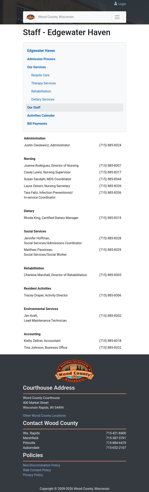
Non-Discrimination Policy (41, 465)
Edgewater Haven (41, 51)
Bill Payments (37, 124)
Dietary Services (42, 99)
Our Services (36, 67)
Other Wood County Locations (44, 416)
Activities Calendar (41, 115)
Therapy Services (43, 83)
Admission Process (41, 59)
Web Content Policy (37, 470)
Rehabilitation (41, 91)
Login (122, 4)
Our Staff (33, 107)
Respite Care (40, 75)
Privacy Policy (33, 475)
